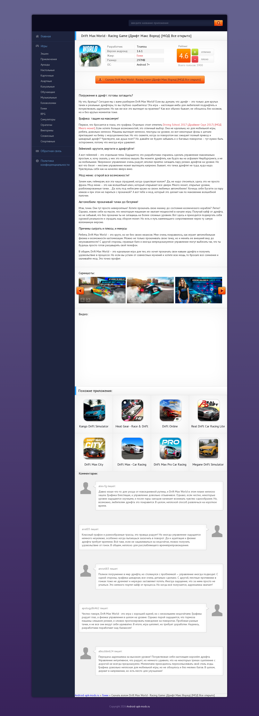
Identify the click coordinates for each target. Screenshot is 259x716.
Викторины (47, 130)
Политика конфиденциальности (53, 163)
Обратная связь (49, 151)
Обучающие (48, 92)
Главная (43, 36)
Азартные (46, 81)
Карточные (47, 75)
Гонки (44, 108)
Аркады (45, 64)
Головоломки (48, 103)
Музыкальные (49, 97)
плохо (200, 59)
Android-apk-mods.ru (138, 706)
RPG (43, 114)
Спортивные (48, 141)
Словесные (47, 136)
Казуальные (48, 86)
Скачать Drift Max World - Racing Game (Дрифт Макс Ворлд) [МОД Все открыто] (153, 79)
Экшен (44, 53)
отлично (201, 52)
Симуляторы (48, 119)
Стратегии (46, 125)
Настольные (48, 70)
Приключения (49, 59)
